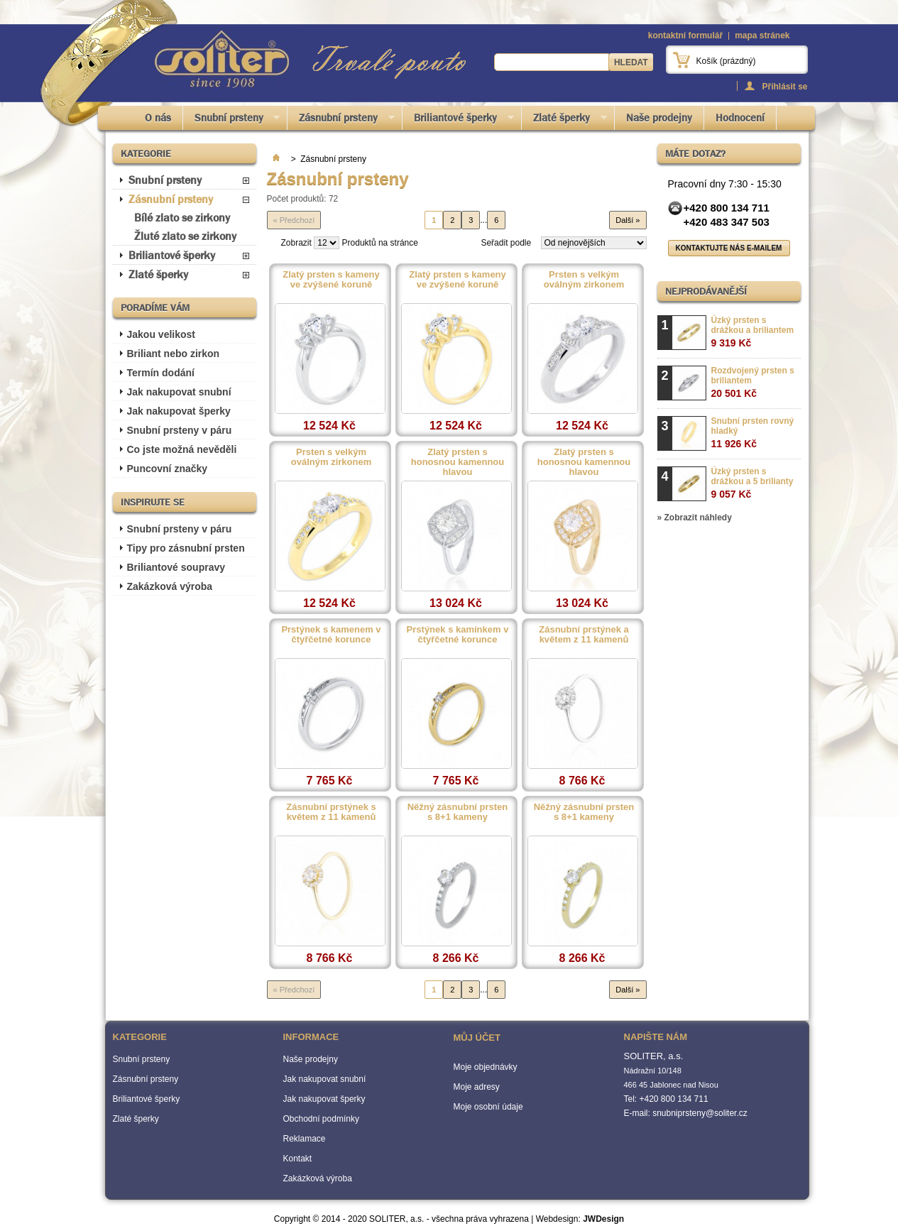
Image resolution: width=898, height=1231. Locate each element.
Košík (726, 61)
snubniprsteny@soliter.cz (700, 1113)
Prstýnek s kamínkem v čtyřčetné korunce (458, 635)
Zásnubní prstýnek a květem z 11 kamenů (583, 635)
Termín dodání (161, 372)
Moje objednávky (486, 1067)
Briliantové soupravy (176, 567)
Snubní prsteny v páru (179, 430)
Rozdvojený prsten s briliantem (752, 382)
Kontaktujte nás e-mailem (729, 248)
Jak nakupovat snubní (179, 392)
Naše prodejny (659, 118)
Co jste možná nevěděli (182, 449)
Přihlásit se (784, 86)
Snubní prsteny (231, 120)
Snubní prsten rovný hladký (752, 432)
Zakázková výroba (170, 586)
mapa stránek (762, 35)
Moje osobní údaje (488, 1107)
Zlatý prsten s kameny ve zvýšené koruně (331, 280)
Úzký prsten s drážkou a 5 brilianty (752, 483)
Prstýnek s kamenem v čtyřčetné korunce (330, 635)
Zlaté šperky (564, 120)
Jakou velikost (161, 334)
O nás (158, 118)
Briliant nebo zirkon (173, 353)
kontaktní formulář (685, 35)
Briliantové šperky (458, 120)
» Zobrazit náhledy (694, 518)
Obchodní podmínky (321, 1119)
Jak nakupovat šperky (179, 411)
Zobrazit (296, 243)
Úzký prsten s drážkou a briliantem (752, 332)
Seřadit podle (506, 243)
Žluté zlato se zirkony (185, 236)
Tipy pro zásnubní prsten (186, 548)
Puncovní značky (167, 468)
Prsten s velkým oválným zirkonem (584, 280)
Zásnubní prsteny (341, 120)
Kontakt (297, 1159)
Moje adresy (477, 1087)
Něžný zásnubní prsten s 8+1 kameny (457, 812)
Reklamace (304, 1139)
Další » (627, 220)
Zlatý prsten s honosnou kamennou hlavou (457, 462)
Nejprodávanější (706, 291)
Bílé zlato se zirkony (182, 217)
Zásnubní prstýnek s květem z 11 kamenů (331, 812)
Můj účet (477, 1037)
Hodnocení (740, 118)
